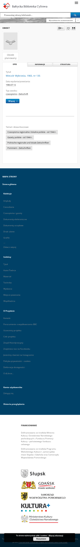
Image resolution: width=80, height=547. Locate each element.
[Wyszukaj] (75, 15)
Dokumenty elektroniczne (15, 219)
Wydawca (7, 288)
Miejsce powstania (11, 295)
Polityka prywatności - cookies (17, 361)
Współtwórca (9, 301)
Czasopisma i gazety (12, 213)
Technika (7, 282)
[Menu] (76, 2)
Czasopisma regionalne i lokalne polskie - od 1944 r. (31, 132)
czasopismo (11, 94)
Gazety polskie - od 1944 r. (19, 137)
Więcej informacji (55, 535)
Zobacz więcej (9, 247)
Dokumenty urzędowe (13, 225)
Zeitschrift (23, 94)
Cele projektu (9, 336)
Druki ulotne (9, 231)
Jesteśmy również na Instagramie (18, 355)
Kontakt (6, 318)
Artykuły (7, 201)
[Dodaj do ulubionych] (68, 28)
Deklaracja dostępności (14, 367)
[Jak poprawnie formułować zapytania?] (78, 20)
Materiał (7, 276)
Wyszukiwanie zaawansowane (61, 20)
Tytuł (5, 264)
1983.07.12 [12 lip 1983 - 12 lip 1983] (11, 85)
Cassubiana (8, 207)
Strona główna (9, 184)
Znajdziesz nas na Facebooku (16, 348)
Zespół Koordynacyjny (13, 342)
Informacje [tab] (40, 64)
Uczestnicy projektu (12, 330)
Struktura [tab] (65, 64)
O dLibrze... (8, 373)
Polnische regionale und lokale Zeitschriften (28, 142)
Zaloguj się (8, 393)
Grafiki (6, 237)
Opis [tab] (15, 64)
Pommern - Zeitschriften (19, 148)
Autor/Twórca (9, 270)
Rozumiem (41, 539)
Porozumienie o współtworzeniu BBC (20, 324)
